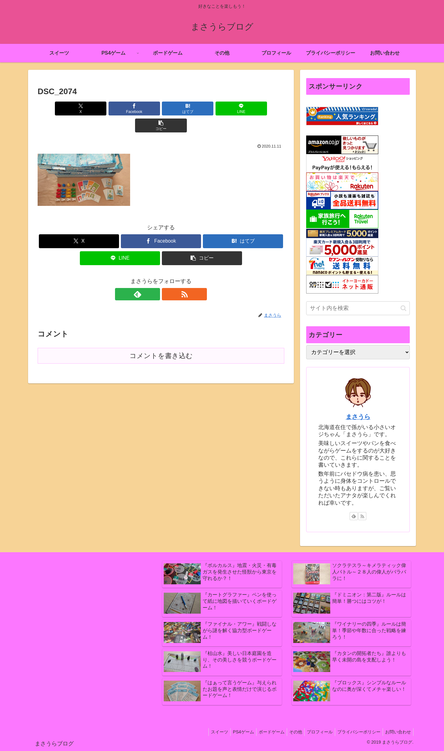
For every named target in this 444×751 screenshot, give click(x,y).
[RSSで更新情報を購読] (168, 277)
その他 (289, 731)
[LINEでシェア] (202, 108)
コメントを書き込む (161, 339)
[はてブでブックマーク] (161, 108)
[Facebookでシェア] (119, 108)
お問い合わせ (397, 731)
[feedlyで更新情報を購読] (154, 277)
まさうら (358, 416)
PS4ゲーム (233, 731)
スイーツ (207, 731)
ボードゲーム (263, 731)
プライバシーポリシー (356, 731)
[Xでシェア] (78, 108)
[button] (244, 108)
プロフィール (315, 731)
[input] (358, 308)
